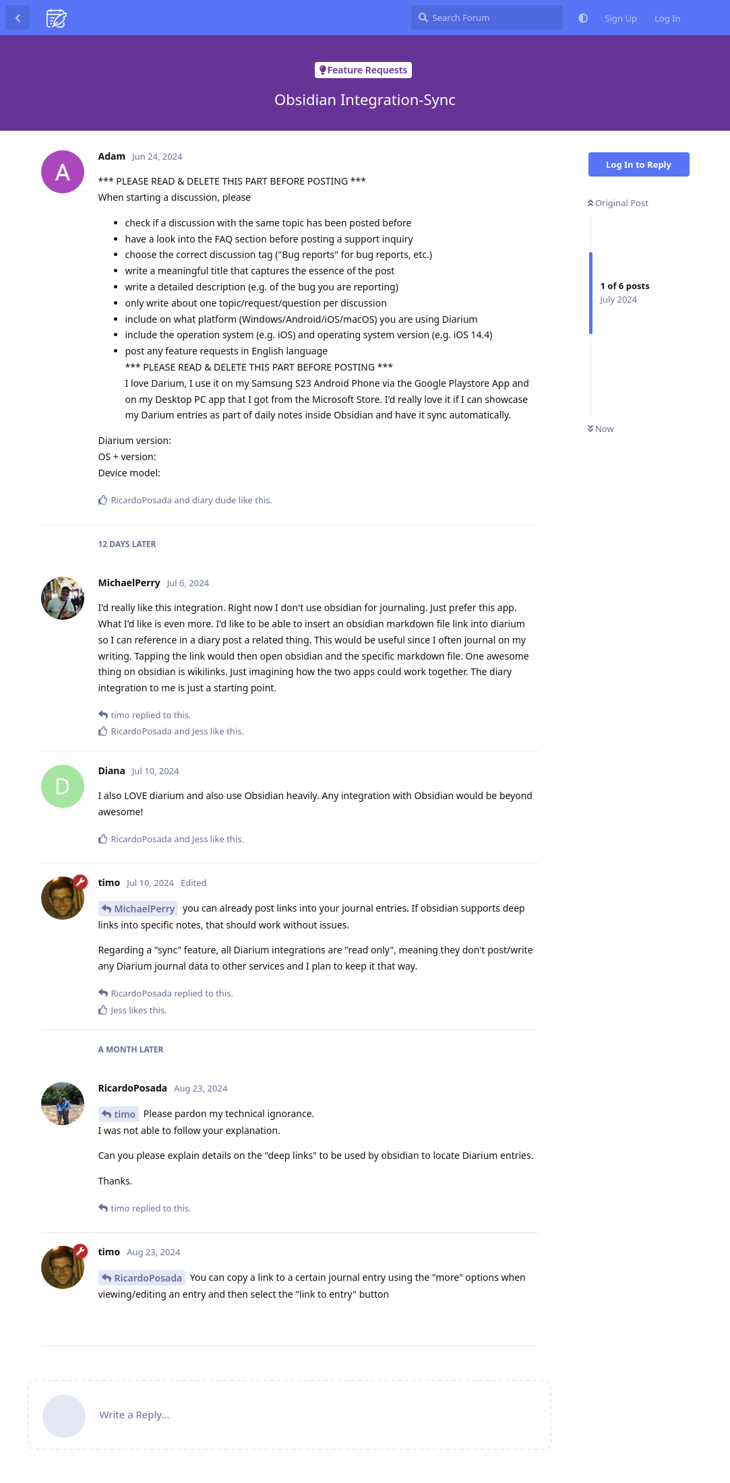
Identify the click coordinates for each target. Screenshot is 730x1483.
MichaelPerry (145, 908)
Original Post (618, 203)
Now (601, 428)
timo (125, 1114)
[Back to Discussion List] (17, 17)
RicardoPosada (149, 1277)
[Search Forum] (487, 17)
